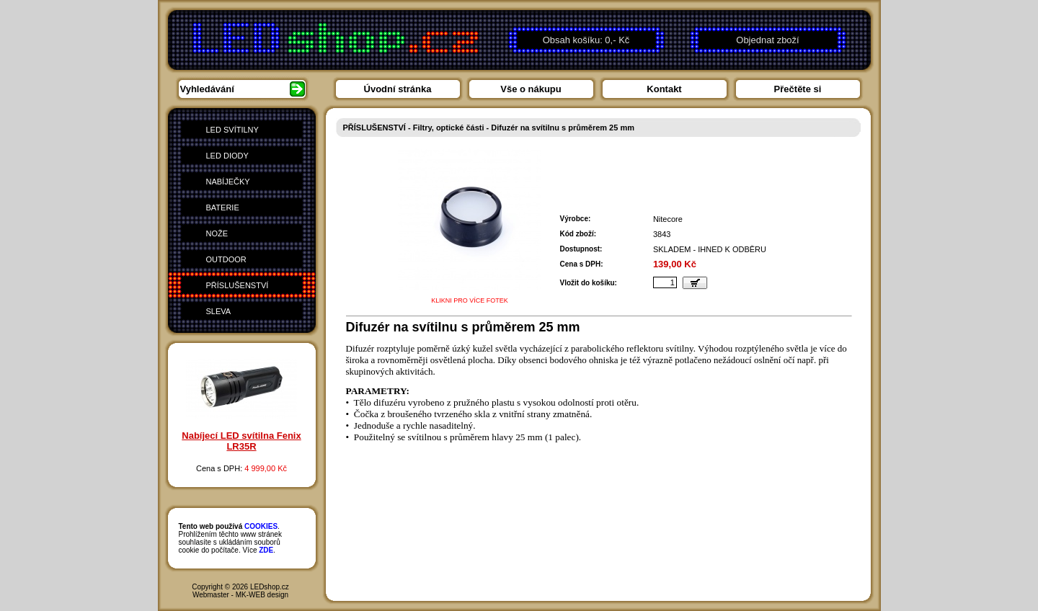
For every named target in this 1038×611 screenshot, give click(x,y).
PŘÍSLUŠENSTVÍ (237, 285)
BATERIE (222, 207)
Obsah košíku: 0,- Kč (586, 40)
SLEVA (218, 311)
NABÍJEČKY (228, 181)
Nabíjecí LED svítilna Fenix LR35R (241, 441)
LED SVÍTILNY (232, 129)
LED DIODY (227, 155)
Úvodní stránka (398, 89)
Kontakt (664, 89)
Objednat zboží (767, 40)
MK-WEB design (262, 595)
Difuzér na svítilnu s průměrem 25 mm (562, 127)
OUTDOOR (226, 259)
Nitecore (668, 219)
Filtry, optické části (448, 127)
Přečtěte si (798, 89)
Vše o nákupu (531, 89)
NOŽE (217, 233)
